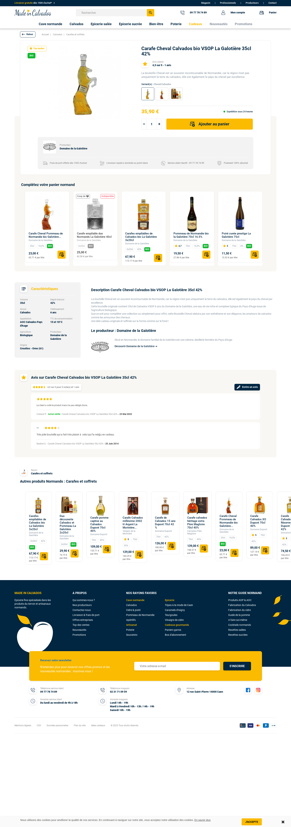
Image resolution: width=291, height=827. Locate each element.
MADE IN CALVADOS (28, 593)
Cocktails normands (239, 624)
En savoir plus (202, 820)
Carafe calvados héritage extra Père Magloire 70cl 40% (197, 522)
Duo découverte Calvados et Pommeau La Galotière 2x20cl (68, 524)
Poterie (130, 629)
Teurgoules (171, 615)
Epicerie (169, 600)
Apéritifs (131, 619)
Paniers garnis (173, 629)
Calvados (131, 605)
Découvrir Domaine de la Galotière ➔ (136, 346)
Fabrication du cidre (239, 610)
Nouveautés (79, 629)
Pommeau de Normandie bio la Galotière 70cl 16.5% (191, 235)
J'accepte (251, 821)
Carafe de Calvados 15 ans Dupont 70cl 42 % (165, 522)
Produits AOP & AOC (240, 600)
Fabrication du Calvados (242, 605)
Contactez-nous (82, 610)
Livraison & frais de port (86, 615)
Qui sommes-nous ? (84, 600)
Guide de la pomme (239, 615)
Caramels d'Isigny (175, 610)
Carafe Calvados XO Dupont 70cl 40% (258, 521)
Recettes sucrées (237, 634)
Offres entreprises (83, 619)
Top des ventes (81, 624)
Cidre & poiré (133, 610)
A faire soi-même (237, 619)
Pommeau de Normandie (140, 615)
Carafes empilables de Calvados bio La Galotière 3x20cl (141, 237)
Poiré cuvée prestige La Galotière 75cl (236, 235)
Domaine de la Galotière (40, 240)
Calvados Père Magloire (194, 532)
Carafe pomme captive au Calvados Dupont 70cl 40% (99, 524)
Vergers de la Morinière (129, 532)
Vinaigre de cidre (174, 619)
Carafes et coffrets (42, 473)
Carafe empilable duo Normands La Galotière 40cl (94, 235)
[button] (27, 34)
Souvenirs (131, 634)
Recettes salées (237, 629)
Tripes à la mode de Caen (179, 605)
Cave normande (135, 600)
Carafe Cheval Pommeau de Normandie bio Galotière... (46, 235)
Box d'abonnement (175, 634)
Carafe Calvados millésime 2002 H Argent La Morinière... (133, 522)
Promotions (79, 634)
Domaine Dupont (98, 534)
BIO (50, 246)
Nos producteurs (82, 605)
